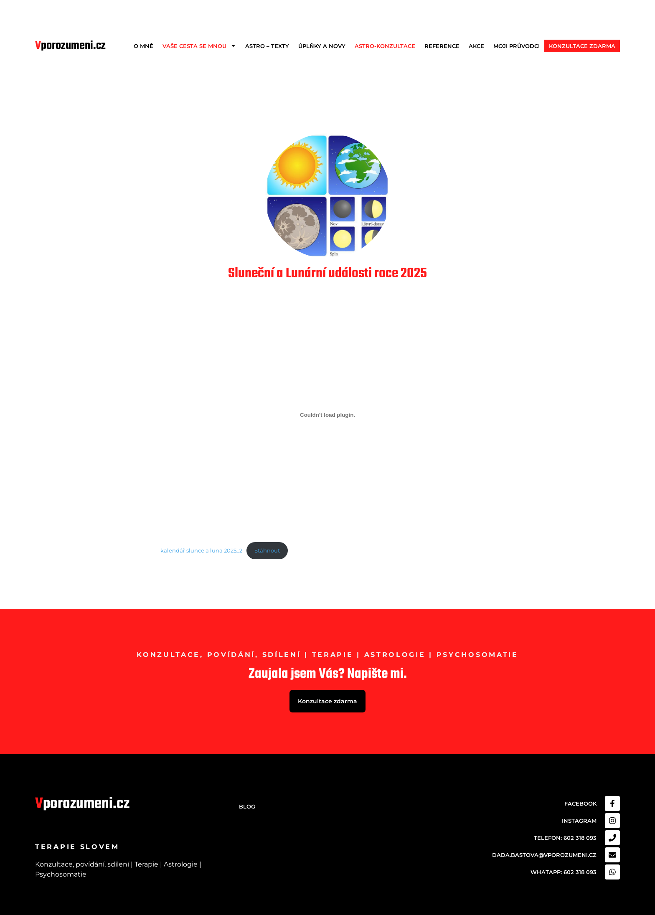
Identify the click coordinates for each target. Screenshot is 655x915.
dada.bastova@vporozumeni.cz (544, 855)
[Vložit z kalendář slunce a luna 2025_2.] (327, 414)
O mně (143, 46)
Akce (476, 46)
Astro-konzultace (385, 46)
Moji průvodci (516, 46)
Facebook (580, 803)
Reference (442, 46)
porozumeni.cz (70, 46)
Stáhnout (267, 550)
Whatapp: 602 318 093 (564, 872)
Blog (247, 806)
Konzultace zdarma (582, 46)
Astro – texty (267, 46)
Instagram (579, 820)
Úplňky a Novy (321, 46)
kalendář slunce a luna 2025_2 (201, 550)
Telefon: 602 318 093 (565, 837)
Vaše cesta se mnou (199, 46)
